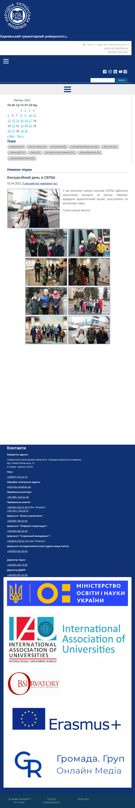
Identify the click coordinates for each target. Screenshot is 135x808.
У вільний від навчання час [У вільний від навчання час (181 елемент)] (85, 147)
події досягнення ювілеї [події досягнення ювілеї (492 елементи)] (22, 158)
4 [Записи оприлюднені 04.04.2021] (34, 110)
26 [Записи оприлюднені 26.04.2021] (9, 131)
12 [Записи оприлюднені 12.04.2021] (9, 120)
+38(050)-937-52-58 (17, 575)
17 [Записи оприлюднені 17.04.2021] (30, 120)
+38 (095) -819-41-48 (18, 497)
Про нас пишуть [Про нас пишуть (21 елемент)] (37, 147)
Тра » (20, 136)
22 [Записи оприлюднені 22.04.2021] (22, 126)
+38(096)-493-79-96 (17, 565)
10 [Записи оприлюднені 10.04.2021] (30, 115)
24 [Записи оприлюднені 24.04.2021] (30, 126)
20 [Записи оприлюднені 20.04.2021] (13, 126)
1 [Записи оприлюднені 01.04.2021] (21, 110)
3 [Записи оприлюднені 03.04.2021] (29, 110)
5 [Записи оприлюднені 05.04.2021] (8, 115)
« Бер (10, 136)
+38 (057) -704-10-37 (18, 510)
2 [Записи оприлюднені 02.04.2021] (25, 110)
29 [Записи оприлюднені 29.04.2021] (22, 131)
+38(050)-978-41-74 (17, 541)
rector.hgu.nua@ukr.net (116, 48)
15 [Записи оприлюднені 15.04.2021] (22, 120)
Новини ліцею (19, 170)
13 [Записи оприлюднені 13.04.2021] (13, 120)
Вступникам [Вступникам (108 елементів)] (59, 147)
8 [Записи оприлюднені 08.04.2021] (21, 115)
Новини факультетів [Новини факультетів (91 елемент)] (90, 152)
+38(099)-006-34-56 (17, 531)
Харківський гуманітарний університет (32, 36)
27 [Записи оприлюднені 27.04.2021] (13, 131)
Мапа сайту (83, 799)
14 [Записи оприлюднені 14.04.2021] (17, 120)
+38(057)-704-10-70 (17, 477)
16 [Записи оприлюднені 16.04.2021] (26, 120)
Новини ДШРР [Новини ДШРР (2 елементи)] (17, 152)
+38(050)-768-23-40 (17, 521)
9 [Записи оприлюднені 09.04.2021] (25, 115)
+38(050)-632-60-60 (17, 551)
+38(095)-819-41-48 (17, 507)
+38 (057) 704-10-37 (117, 51)
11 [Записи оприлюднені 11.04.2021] (34, 115)
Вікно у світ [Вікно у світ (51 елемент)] (110, 147)
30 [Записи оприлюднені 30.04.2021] (26, 131)
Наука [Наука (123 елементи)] (35, 152)
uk (66, 36)
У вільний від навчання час (39, 183)
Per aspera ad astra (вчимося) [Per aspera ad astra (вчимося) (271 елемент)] (60, 152)
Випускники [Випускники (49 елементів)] (16, 147)
